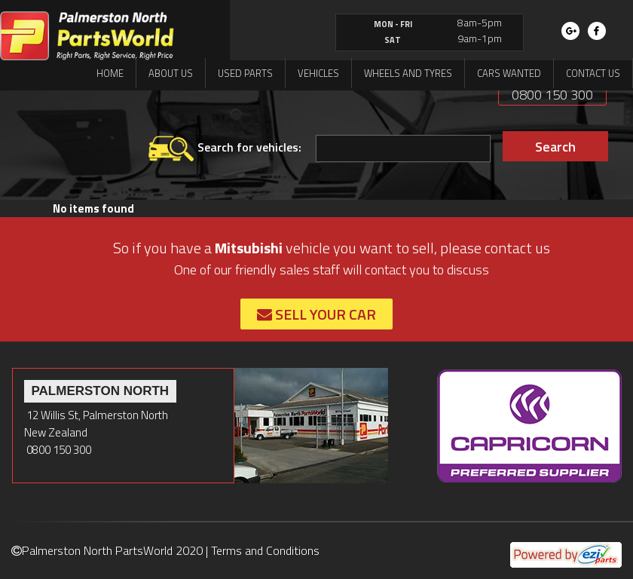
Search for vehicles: (224, 148)
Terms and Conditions (265, 550)
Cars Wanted (509, 73)
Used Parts (245, 73)
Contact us (593, 73)
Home (110, 73)
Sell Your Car (316, 314)
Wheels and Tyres (408, 73)
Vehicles (318, 73)
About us (170, 73)
